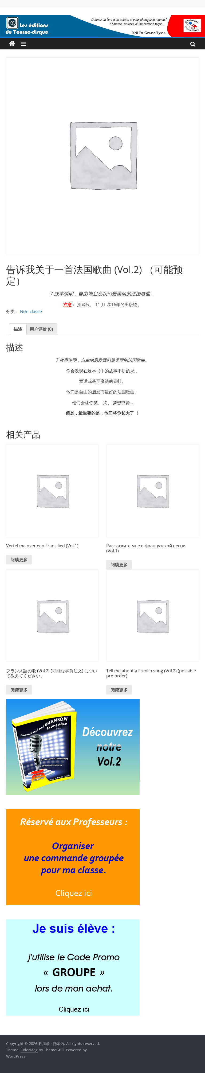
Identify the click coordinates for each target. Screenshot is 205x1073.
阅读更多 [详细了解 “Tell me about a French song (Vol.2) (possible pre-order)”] (119, 690)
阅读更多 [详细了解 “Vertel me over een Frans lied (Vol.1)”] (18, 560)
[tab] (18, 329)
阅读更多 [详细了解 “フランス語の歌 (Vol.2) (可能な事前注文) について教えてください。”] (18, 690)
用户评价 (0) (41, 329)
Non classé (31, 311)
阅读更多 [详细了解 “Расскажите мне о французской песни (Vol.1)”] (119, 565)
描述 (18, 329)
